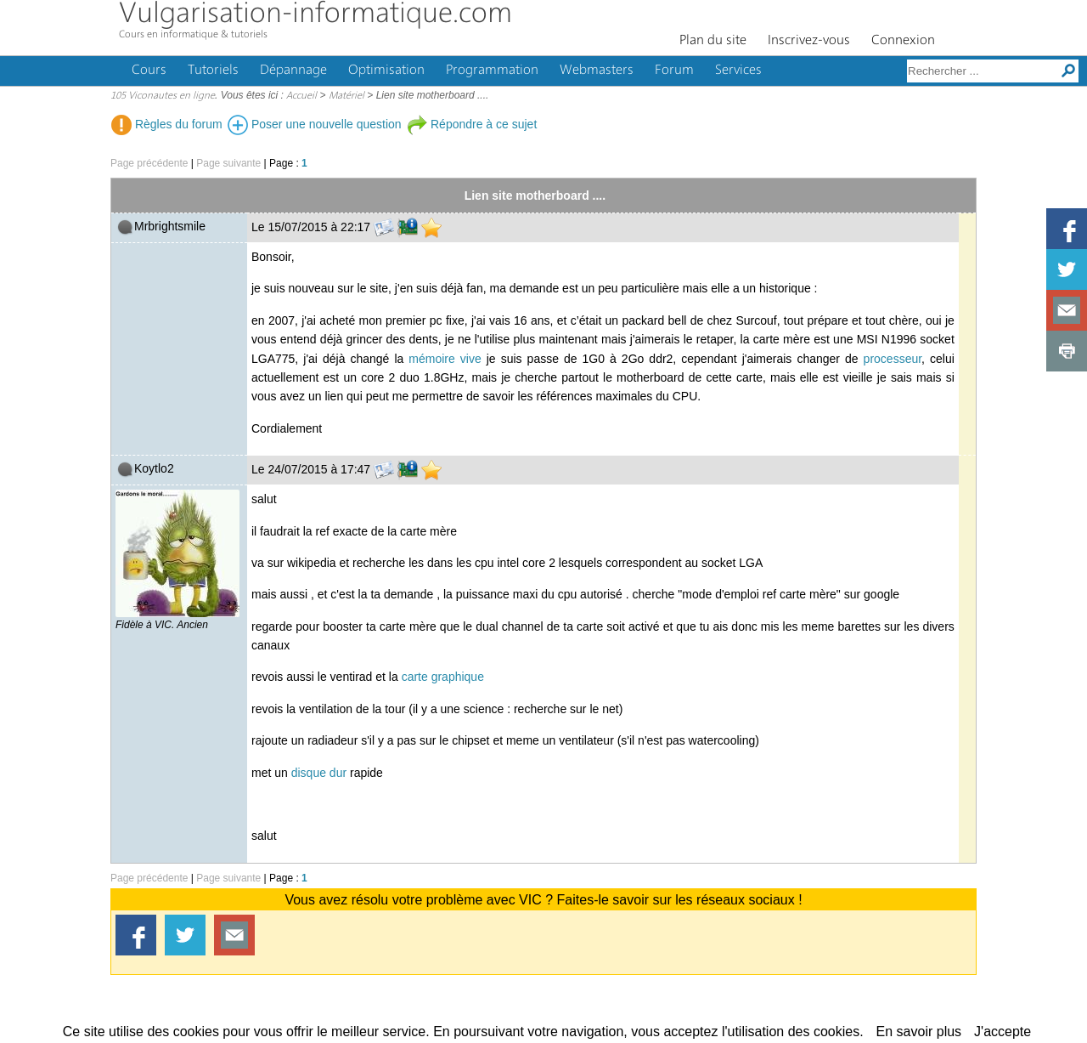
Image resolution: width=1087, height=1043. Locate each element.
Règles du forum (166, 124)
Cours (149, 70)
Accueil (301, 96)
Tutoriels (213, 70)
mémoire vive (444, 359)
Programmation (492, 70)
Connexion (903, 41)
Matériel (346, 96)
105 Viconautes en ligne (162, 96)
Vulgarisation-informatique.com (315, 15)
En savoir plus (919, 1031)
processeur (892, 359)
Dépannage (293, 70)
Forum (674, 70)
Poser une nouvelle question (315, 124)
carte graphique (443, 676)
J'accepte (1002, 1031)
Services (738, 70)
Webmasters (597, 70)
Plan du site (712, 41)
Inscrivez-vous (809, 41)
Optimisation (386, 70)
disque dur (318, 772)
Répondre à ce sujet (472, 124)
